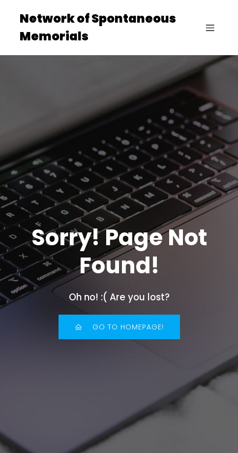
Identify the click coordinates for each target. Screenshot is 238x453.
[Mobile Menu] (210, 27)
